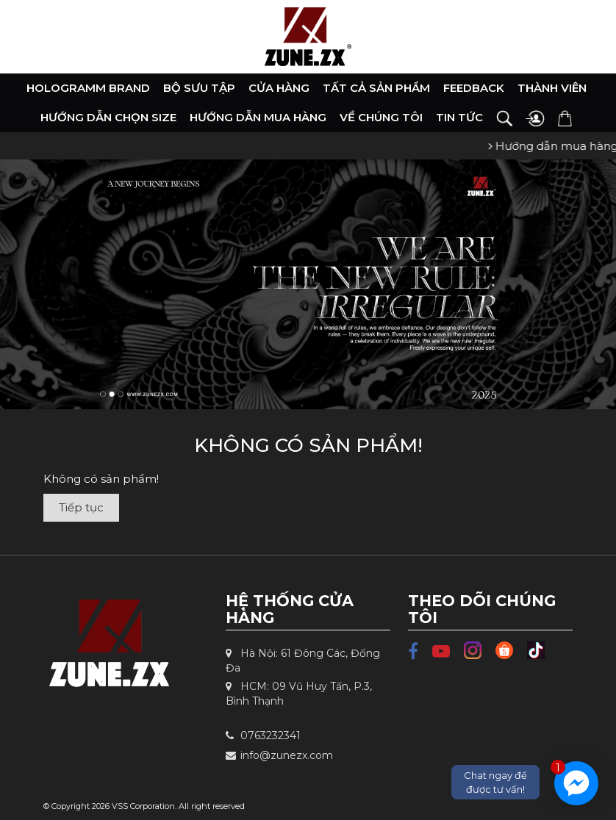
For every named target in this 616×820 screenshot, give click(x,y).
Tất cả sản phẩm (376, 88)
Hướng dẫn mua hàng (258, 117)
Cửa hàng (278, 88)
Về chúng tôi (381, 117)
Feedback (473, 88)
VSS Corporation (143, 806)
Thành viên (552, 88)
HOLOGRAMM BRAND (88, 88)
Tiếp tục (81, 507)
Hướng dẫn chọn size (108, 117)
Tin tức (459, 117)
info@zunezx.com (279, 755)
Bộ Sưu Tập (199, 88)
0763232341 (263, 735)
